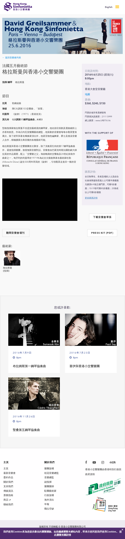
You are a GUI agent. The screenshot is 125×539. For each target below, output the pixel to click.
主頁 (5, 468)
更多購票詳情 (91, 198)
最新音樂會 (9, 473)
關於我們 (8, 483)
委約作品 (8, 478)
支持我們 (8, 488)
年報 (46, 507)
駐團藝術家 (50, 492)
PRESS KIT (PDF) (102, 232)
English (108, 7)
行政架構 (49, 497)
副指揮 (48, 483)
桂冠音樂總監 (51, 473)
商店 (5, 502)
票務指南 (8, 497)
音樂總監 (49, 478)
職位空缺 (49, 512)
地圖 (87, 94)
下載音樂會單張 (102, 217)
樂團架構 (49, 468)
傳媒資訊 (8, 492)
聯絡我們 (8, 507)
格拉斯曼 (7, 267)
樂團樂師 (49, 488)
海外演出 (49, 502)
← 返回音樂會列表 (11, 57)
